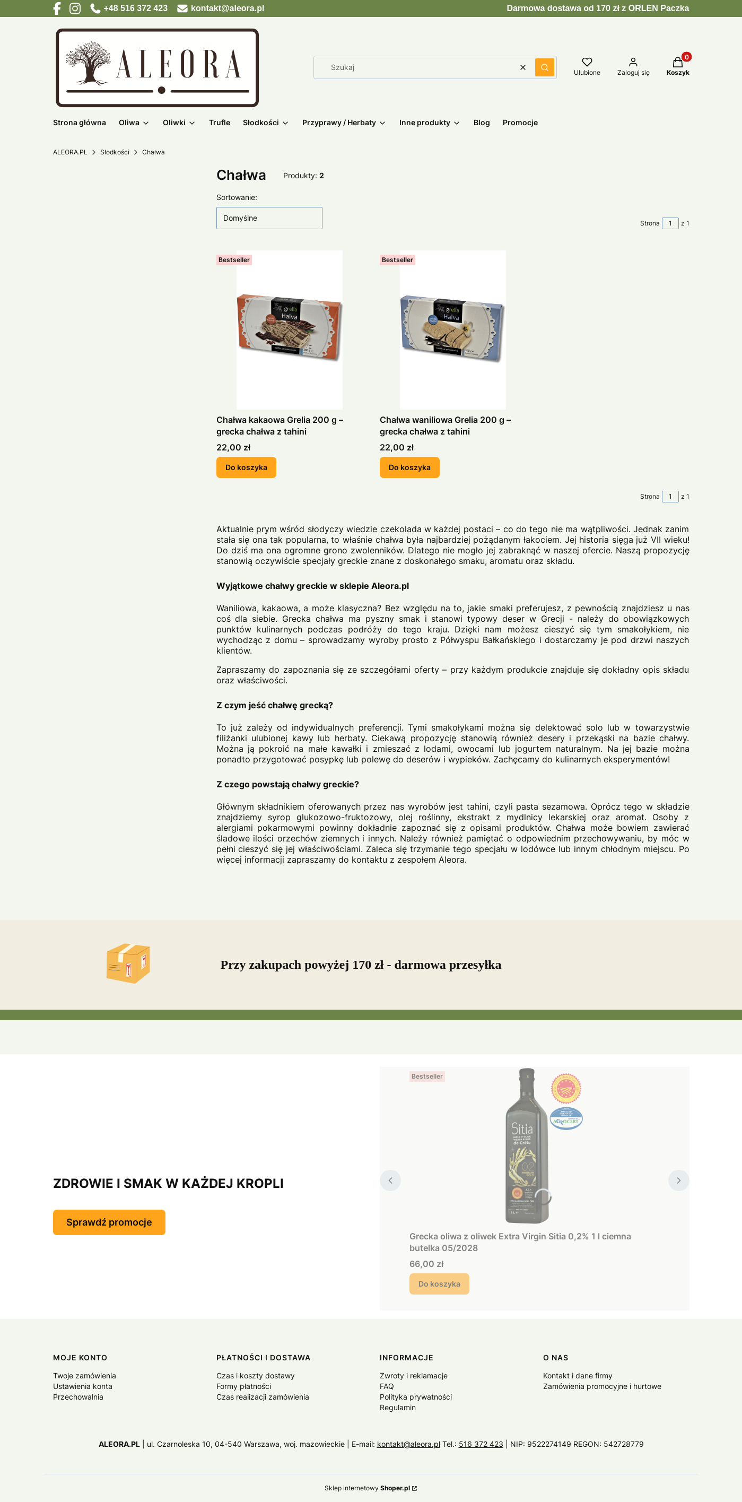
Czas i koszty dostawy (255, 1375)
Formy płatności (243, 1386)
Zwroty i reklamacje (414, 1375)
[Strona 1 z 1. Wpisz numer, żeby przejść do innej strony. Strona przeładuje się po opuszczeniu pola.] (670, 223)
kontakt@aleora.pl (408, 1443)
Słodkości (114, 152)
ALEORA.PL (70, 152)
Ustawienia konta (82, 1386)
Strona (650, 223)
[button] (544, 67)
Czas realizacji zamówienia (262, 1396)
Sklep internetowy (367, 1488)
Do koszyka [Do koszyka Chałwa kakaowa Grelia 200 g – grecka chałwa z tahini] (246, 467)
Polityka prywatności (416, 1396)
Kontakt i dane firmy (578, 1375)
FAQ (387, 1386)
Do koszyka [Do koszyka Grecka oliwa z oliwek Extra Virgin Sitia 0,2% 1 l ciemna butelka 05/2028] (439, 1283)
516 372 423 (481, 1443)
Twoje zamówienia (84, 1375)
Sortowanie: (236, 197)
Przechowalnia (78, 1396)
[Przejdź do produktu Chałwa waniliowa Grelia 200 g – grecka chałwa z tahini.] (453, 330)
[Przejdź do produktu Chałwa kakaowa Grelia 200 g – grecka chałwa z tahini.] (289, 330)
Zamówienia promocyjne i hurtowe (602, 1386)
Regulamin (398, 1407)
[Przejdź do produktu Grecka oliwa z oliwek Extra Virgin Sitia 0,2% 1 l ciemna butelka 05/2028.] (534, 1146)
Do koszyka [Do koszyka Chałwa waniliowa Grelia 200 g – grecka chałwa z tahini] (410, 467)
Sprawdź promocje (109, 1222)
